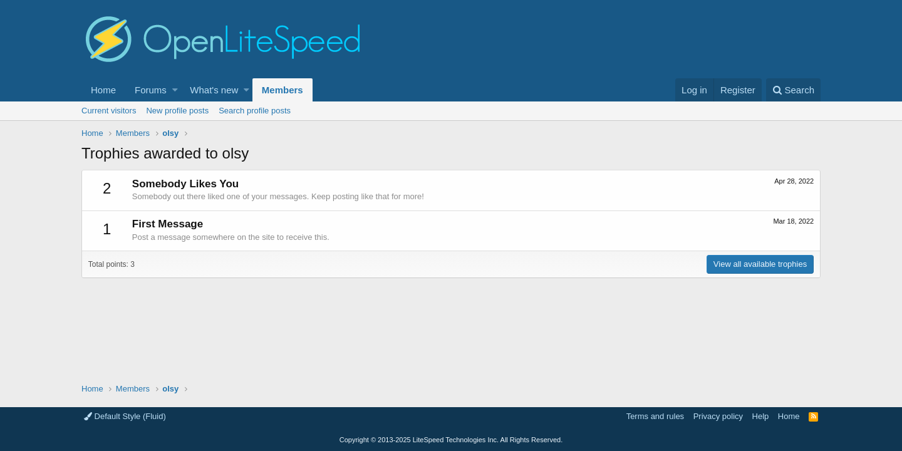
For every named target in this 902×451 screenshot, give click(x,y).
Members (282, 90)
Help (760, 416)
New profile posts (177, 110)
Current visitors (108, 110)
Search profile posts (255, 110)
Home (103, 90)
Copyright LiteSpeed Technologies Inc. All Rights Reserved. (451, 439)
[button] (175, 89)
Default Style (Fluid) (125, 416)
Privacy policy (718, 416)
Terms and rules (655, 416)
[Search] (793, 89)
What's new (214, 90)
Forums (151, 90)
